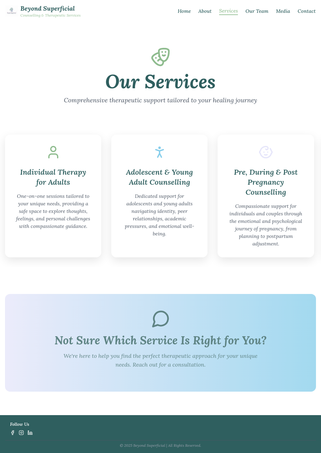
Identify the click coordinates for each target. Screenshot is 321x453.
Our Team (256, 11)
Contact (307, 11)
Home (184, 11)
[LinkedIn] (30, 432)
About (205, 11)
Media (283, 11)
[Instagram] (21, 432)
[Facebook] (12, 432)
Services (228, 11)
